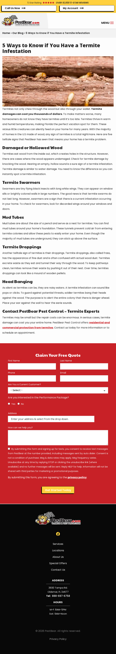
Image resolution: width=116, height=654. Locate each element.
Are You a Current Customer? (24, 384)
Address (12, 413)
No (22, 404)
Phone (11, 372)
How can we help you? (20, 427)
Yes (13, 404)
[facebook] (58, 533)
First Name (14, 360)
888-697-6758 (61, 596)
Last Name (66, 360)
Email (63, 372)
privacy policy (77, 477)
